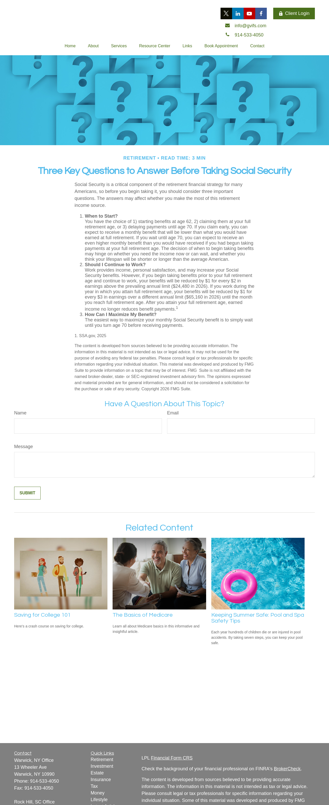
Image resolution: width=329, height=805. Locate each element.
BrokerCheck (287, 768)
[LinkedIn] (238, 13)
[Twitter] (226, 13)
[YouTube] (249, 13)
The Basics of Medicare (143, 615)
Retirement (102, 759)
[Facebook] (261, 13)
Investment (102, 766)
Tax (94, 786)
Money (98, 792)
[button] (70, 46)
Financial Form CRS (172, 758)
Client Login (294, 13)
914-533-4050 (44, 781)
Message (23, 446)
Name (20, 412)
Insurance (101, 779)
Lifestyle (99, 799)
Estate (97, 772)
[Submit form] (27, 493)
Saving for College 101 (42, 615)
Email (173, 412)
